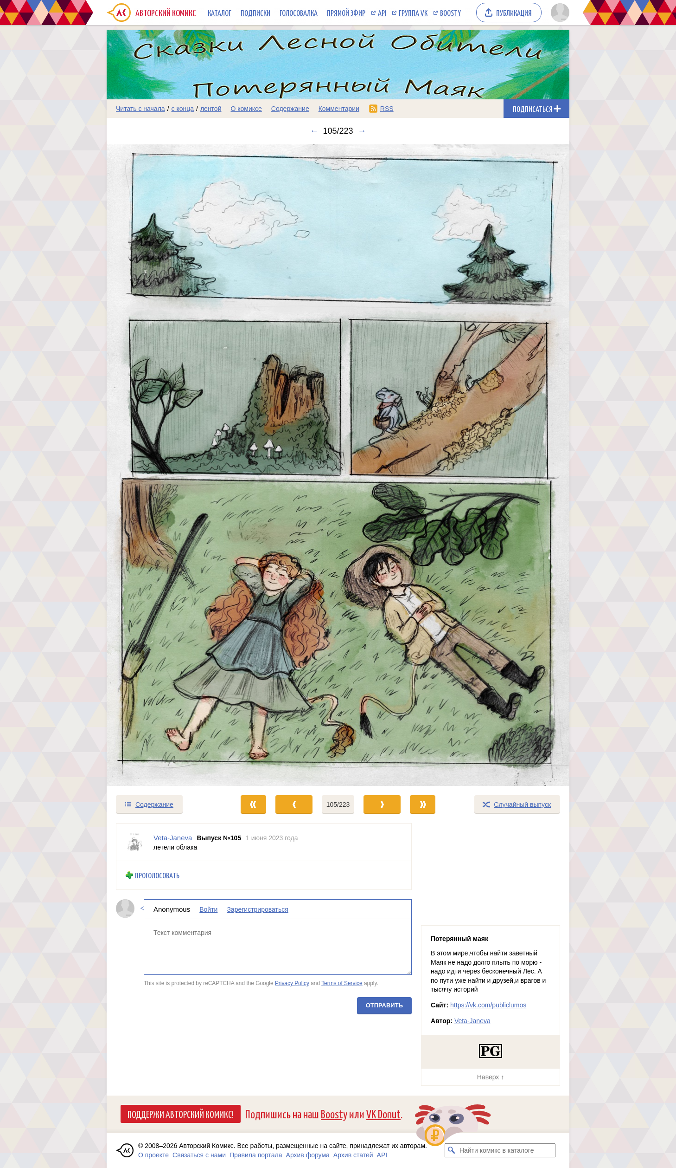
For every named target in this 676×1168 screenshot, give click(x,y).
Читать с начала (140, 108)
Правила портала (256, 1155)
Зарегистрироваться (257, 909)
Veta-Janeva (472, 1021)
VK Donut (383, 1113)
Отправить (384, 1005)
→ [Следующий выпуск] (362, 131)
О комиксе (245, 108)
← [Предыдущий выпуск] (314, 131)
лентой (211, 108)
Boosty (450, 12)
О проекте (153, 1155)
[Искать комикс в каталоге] (451, 1150)
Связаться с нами (199, 1155)
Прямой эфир (346, 12)
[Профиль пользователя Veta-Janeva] (135, 842)
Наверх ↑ (490, 1077)
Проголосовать (157, 875)
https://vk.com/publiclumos (488, 1005)
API (382, 12)
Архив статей (353, 1155)
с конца (183, 108)
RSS (387, 108)
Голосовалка (299, 12)
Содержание (290, 108)
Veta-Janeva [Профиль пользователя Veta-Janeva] (172, 838)
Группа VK (413, 12)
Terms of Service (342, 983)
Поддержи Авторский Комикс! (181, 1114)
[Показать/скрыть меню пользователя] (558, 12)
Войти (208, 909)
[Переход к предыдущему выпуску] (165, 465)
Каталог (219, 12)
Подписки (255, 12)
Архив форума (308, 1155)
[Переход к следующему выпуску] (338, 465)
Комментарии (339, 108)
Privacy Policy (292, 983)
